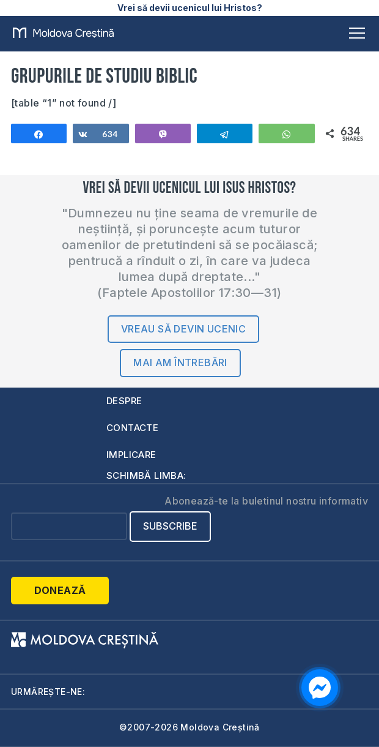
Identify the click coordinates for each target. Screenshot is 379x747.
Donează (60, 590)
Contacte (132, 428)
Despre (124, 401)
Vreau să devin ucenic (183, 329)
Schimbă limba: (146, 475)
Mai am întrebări (180, 362)
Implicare (131, 454)
